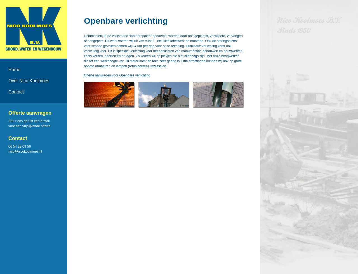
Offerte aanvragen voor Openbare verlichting (117, 75)
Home (14, 69)
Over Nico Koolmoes (29, 80)
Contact (16, 92)
